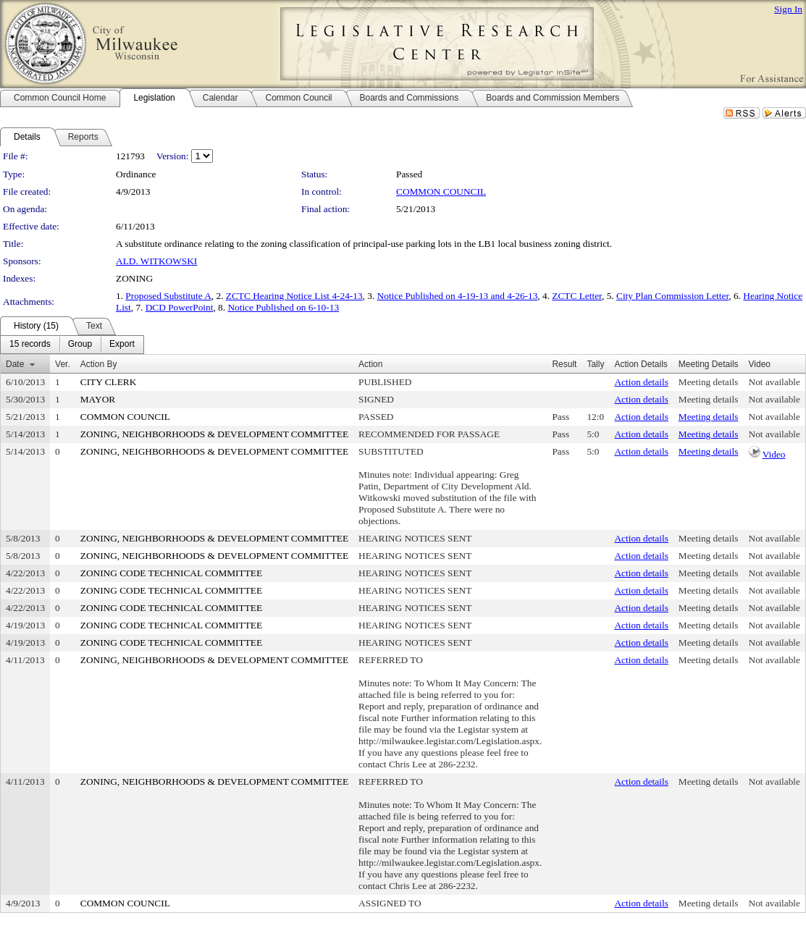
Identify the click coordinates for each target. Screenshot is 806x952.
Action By (98, 364)
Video (774, 454)
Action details (641, 381)
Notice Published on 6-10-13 (283, 307)
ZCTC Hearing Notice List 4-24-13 (294, 295)
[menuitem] (30, 344)
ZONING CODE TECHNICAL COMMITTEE (171, 573)
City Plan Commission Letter (672, 295)
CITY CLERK (108, 381)
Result (564, 364)
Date (15, 364)
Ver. (62, 364)
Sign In (788, 9)
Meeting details (709, 381)
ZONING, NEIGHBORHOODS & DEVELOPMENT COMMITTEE (214, 434)
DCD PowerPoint (180, 307)
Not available (774, 381)
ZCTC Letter (577, 295)
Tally (595, 364)
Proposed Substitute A (168, 295)
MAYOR (97, 399)
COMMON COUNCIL (441, 191)
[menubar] (72, 344)
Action (370, 364)
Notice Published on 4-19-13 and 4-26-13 (457, 295)
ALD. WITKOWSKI (156, 261)
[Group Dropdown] (80, 344)
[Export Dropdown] (122, 344)
